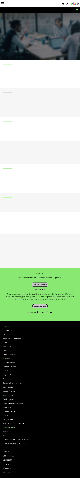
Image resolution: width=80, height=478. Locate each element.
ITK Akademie (8, 419)
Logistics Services (10, 375)
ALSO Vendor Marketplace (13, 403)
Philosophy (7, 346)
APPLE (5, 431)
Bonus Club (7, 407)
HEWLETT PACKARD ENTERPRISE (15, 444)
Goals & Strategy (9, 355)
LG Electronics (8, 456)
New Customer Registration (13, 423)
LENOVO (6, 452)
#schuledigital (8, 387)
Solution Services (9, 379)
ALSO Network (8, 399)
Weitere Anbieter (9, 472)
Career (5, 334)
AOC (4, 435)
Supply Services (9, 391)
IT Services (7, 371)
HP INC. (6, 448)
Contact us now (40, 284)
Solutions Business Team (12, 383)
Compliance (7, 330)
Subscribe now (40, 306)
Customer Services (10, 411)
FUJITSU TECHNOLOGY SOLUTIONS (16, 440)
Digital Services (9, 363)
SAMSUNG (7, 468)
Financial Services (10, 367)
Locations (6, 351)
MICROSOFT (7, 460)
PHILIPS (6, 464)
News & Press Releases (12, 338)
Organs (6, 342)
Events (5, 415)
